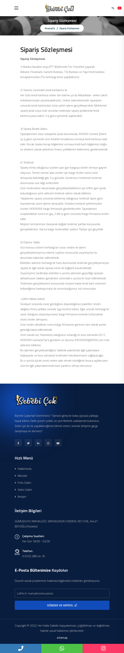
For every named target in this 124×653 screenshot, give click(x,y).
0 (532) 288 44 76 (33, 556)
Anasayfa (50, 28)
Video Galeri (23, 489)
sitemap (62, 637)
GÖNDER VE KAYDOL (62, 605)
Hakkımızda (23, 468)
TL (113, 8)
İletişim (20, 496)
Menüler (21, 475)
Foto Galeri (23, 482)
